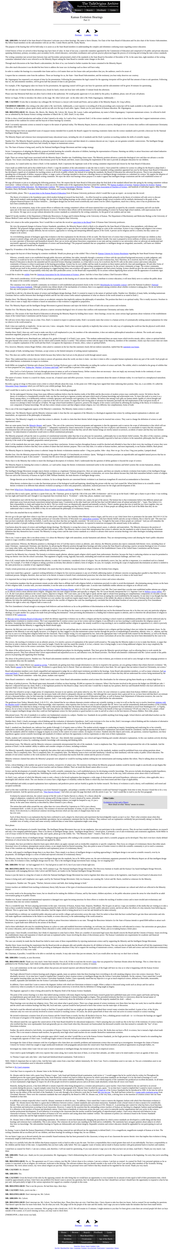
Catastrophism (110, 1248)
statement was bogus (131, 347)
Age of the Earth (91, 1248)
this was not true (104, 1092)
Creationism (77, 1248)
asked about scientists (90, 519)
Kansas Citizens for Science (144, 185)
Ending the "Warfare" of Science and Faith (42, 367)
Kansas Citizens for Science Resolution (113, 253)
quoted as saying (40, 665)
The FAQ (57, 1248)
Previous (78, 34)
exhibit (27, 274)
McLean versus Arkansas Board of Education (24, 619)
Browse (83, 1246)
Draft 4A (102, 1090)
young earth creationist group (147, 1092)
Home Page (77, 1246)
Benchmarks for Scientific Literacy (113, 285)
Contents (87, 34)
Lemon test (21, 615)
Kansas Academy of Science (121, 185)
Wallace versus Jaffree (153, 592)
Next (96, 34)
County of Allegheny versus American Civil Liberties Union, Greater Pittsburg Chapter (40, 589)
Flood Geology (101, 1248)
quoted (18, 667)
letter (95, 962)
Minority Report (35, 425)
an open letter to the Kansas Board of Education (47, 193)
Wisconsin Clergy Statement (16, 386)
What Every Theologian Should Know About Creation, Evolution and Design (44, 490)
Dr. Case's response (22, 1067)
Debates (116, 1248)
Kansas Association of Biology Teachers (74, 187)
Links (97, 1246)
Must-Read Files (64, 1248)
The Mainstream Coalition (45, 187)
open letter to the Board (82, 222)
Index (71, 1248)
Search (88, 1246)
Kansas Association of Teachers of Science (111, 187)
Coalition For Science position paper (76, 170)
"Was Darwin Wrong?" (52, 792)
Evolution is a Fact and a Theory (116, 802)
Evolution (84, 1248)
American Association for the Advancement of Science (58, 274)
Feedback (92, 1246)
